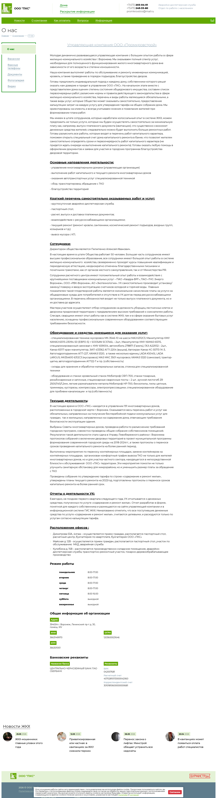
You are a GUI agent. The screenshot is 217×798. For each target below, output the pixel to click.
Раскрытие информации (77, 11)
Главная (5, 36)
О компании (18, 36)
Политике (122, 795)
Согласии (134, 795)
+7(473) (137, 4)
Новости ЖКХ (16, 726)
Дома (64, 5)
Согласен (175, 792)
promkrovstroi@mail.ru (140, 11)
